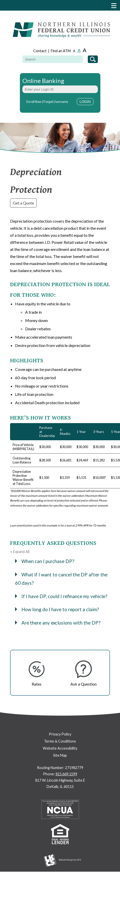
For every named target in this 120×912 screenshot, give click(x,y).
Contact (40, 51)
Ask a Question (83, 684)
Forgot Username (56, 102)
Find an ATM (61, 51)
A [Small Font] (74, 51)
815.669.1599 (66, 774)
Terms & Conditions (60, 741)
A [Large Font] (84, 50)
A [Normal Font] (79, 50)
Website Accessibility (60, 748)
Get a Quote (23, 202)
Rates (37, 684)
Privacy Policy (60, 734)
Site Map (60, 755)
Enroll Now (34, 102)
